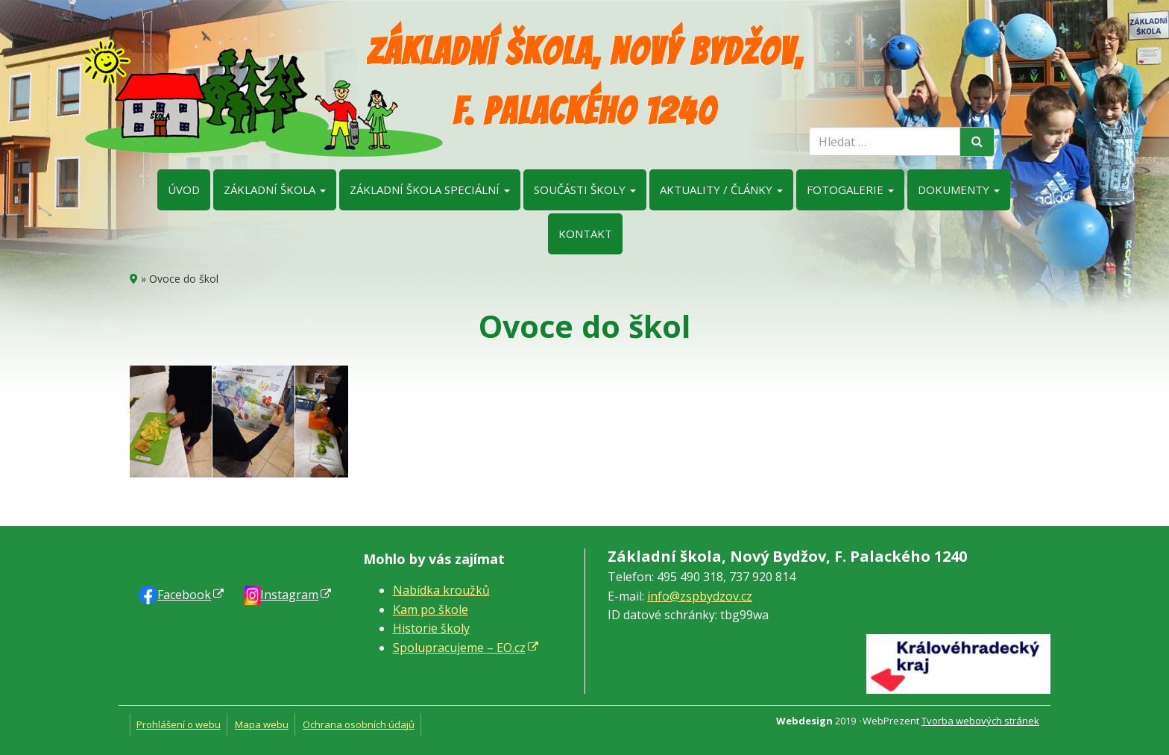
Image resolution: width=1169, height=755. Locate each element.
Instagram (289, 594)
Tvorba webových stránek (980, 720)
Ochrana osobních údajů (359, 724)
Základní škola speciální (430, 189)
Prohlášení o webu (178, 724)
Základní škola (275, 189)
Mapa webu (262, 724)
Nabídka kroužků (441, 590)
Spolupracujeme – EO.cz (459, 647)
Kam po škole (430, 609)
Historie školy (431, 628)
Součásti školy (585, 189)
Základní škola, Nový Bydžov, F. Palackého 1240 (585, 81)
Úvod (184, 189)
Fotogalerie (850, 189)
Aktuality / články (721, 189)
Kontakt (585, 233)
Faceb (184, 594)
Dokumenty (959, 189)
